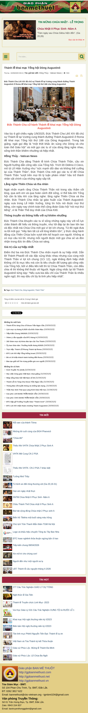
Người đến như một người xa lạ (28, 561)
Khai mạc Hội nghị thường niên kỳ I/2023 (32, 619)
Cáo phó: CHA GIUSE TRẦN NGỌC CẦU (22, 398)
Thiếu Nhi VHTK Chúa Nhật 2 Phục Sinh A (33, 445)
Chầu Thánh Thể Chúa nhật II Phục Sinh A (33, 504)
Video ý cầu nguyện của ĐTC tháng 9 (21, 337)
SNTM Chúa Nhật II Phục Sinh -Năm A (31, 497)
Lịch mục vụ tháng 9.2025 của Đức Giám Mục (24, 329)
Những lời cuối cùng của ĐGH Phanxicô (32, 431)
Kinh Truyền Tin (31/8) (15, 370)
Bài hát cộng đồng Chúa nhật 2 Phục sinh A (34, 511)
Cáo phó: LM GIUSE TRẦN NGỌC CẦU (21, 394)
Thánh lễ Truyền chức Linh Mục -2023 (31, 602)
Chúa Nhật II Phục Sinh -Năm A (56, 28)
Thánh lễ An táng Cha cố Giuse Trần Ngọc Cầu (25, 325)
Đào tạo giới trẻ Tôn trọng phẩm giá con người (25, 361)
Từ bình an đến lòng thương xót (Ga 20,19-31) (35, 484)
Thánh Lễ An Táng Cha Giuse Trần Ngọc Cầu (24, 382)
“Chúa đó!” (18, 438)
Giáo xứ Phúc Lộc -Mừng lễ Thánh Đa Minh (33, 648)
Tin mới (44, 415)
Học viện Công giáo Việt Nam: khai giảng (23, 374)
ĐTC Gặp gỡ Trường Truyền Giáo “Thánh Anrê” (25, 402)
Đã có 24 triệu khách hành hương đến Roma (24, 357)
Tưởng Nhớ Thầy (21, 476)
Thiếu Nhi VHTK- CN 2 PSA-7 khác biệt (31, 468)
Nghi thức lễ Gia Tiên (23, 595)
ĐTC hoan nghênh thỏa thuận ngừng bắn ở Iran (35, 538)
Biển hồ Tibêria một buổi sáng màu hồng (33, 517)
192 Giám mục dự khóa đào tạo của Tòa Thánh (25, 341)
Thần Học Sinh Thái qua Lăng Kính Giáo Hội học (26, 390)
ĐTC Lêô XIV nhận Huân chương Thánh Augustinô (27, 406)
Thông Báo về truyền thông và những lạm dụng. (26, 386)
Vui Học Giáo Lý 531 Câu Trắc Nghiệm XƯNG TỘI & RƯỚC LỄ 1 (43, 610)
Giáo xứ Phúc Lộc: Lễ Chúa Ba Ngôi (30, 656)
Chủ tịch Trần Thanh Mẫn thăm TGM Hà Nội (34, 524)
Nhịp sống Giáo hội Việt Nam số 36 (20, 378)
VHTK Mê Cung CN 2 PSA (25, 454)
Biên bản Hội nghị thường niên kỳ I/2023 (32, 626)
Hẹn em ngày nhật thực (24, 491)
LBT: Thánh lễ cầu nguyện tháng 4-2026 (32, 569)
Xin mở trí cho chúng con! (25, 554)
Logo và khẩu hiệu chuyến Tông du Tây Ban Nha (36, 532)
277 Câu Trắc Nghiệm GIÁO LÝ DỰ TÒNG (33, 587)
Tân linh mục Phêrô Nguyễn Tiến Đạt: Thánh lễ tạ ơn (38, 634)
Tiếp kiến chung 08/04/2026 (26, 545)
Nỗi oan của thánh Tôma (24, 422)
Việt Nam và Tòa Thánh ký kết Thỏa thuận (33, 641)
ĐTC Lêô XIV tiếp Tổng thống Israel (20, 353)
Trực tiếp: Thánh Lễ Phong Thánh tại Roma (24, 349)
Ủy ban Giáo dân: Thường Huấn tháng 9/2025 (24, 345)
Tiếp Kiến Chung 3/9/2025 (16, 333)
